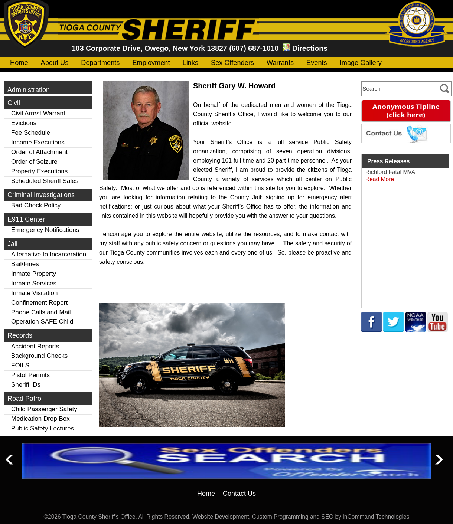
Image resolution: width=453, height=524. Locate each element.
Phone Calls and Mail (41, 312)
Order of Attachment (39, 151)
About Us (55, 62)
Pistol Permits (30, 375)
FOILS (20, 365)
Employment (151, 62)
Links (190, 62)
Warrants (280, 62)
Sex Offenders (232, 62)
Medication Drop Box (40, 418)
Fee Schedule (30, 132)
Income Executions (38, 142)
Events (316, 62)
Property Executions (39, 171)
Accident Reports (35, 346)
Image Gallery (361, 62)
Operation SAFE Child (42, 321)
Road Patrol (25, 398)
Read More (379, 179)
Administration (28, 90)
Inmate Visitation (34, 293)
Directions (309, 48)
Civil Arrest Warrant (38, 113)
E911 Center (26, 219)
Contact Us (239, 493)
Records (19, 335)
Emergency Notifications (45, 229)
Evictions (23, 123)
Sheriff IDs (25, 384)
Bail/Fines (25, 264)
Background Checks (39, 355)
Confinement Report (39, 302)
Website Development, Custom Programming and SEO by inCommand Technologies (300, 517)
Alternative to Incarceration (48, 254)
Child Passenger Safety (44, 409)
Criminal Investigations (41, 195)
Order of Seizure (34, 161)
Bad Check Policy (36, 205)
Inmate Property (33, 273)
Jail (12, 244)
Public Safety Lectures (42, 428)
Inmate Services (33, 283)
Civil (13, 103)
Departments (100, 62)
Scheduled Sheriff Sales (44, 180)
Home (19, 62)
